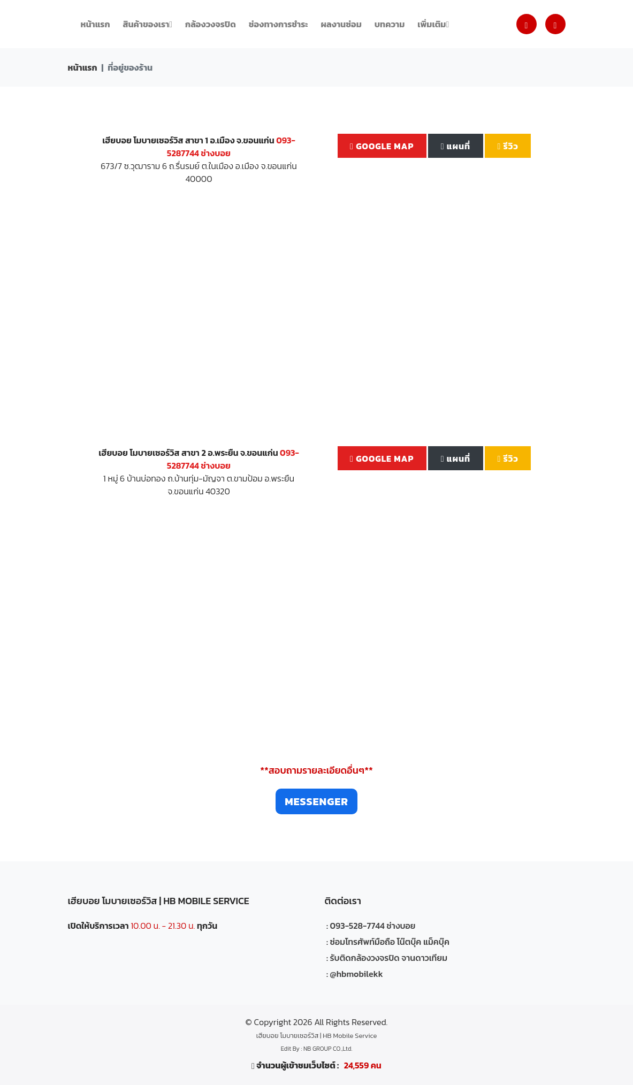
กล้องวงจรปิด (210, 24)
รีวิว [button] (508, 146)
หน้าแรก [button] (95, 24)
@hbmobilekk (356, 973)
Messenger (316, 801)
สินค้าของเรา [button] (148, 24)
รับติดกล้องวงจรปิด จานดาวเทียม (389, 957)
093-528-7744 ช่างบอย (373, 925)
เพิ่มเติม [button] (433, 24)
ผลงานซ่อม (341, 24)
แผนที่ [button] (455, 146)
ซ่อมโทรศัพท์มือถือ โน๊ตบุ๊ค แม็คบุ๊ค (390, 941)
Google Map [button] (382, 146)
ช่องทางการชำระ (278, 24)
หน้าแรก (82, 67)
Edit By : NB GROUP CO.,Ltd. (317, 1048)
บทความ (390, 24)
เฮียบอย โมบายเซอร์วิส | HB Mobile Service (316, 1035)
